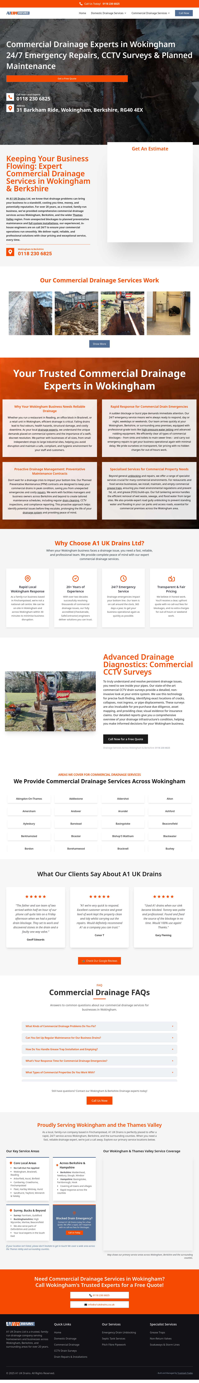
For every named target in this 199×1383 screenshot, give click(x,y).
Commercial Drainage (66, 1348)
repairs (41, 494)
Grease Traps (157, 1335)
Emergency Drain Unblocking (119, 1335)
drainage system (32, 514)
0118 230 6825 (111, 3)
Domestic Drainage (65, 1342)
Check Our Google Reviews (99, 962)
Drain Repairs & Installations (70, 1360)
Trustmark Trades (185, 1376)
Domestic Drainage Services (109, 13)
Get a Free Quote (23, 79)
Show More (99, 345)
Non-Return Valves (160, 1342)
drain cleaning (70, 502)
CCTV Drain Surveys (65, 1354)
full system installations (43, 225)
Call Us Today (74, 1234)
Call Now (184, 13)
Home (82, 13)
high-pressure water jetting (158, 431)
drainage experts (48, 431)
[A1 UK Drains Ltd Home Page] (27, 1327)
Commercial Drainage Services (151, 13)
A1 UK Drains (18, 200)
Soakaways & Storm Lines (165, 1348)
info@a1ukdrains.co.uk (99, 1307)
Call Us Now (99, 1102)
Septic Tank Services (113, 1342)
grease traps (114, 489)
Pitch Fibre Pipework (114, 1348)
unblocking (134, 477)
